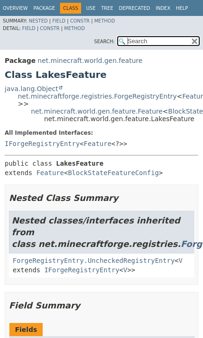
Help (182, 8)
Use (91, 8)
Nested (38, 20)
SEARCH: (104, 41)
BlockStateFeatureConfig (113, 173)
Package (44, 8)
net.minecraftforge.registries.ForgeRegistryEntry (97, 96)
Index (163, 8)
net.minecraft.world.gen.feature (90, 60)
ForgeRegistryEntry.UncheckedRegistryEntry (94, 260)
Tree (107, 8)
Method (104, 20)
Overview (15, 8)
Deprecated (134, 8)
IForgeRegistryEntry (42, 143)
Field (58, 20)
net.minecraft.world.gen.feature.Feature (97, 111)
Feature (98, 143)
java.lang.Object (31, 88)
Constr (80, 20)
